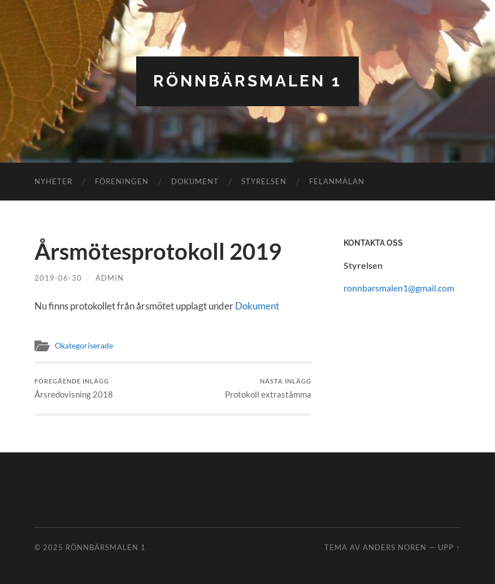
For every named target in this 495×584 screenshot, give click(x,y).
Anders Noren (395, 547)
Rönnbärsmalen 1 (247, 81)
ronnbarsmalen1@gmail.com (399, 287)
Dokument (195, 181)
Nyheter (53, 181)
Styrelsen (263, 181)
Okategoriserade (84, 345)
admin (109, 277)
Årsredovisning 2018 (73, 388)
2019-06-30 (58, 277)
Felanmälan (336, 181)
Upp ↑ (449, 547)
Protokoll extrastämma (268, 388)
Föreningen (122, 181)
